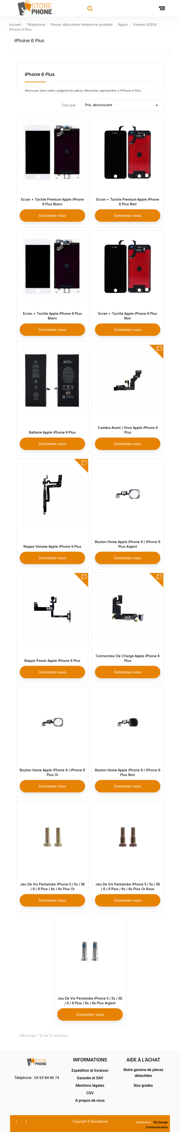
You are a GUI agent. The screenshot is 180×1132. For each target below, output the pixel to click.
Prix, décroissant (122, 105)
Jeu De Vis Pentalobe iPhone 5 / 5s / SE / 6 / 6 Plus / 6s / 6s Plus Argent (90, 997)
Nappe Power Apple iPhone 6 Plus (52, 659)
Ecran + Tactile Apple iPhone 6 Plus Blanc (52, 314)
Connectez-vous (52, 214)
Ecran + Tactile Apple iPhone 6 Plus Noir (128, 314)
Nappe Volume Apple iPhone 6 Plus (52, 545)
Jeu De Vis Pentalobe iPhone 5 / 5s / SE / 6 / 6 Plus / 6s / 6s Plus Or (52, 885)
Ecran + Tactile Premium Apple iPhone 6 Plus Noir (127, 200)
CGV (90, 1093)
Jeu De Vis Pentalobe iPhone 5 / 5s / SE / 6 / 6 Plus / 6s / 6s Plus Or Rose (127, 883)
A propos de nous (90, 1100)
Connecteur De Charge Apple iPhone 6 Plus (127, 657)
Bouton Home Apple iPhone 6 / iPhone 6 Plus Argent (127, 542)
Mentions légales (90, 1085)
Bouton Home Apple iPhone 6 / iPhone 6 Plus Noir (127, 771)
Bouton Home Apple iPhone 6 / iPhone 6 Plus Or (52, 771)
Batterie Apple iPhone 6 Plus (52, 431)
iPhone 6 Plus (29, 40)
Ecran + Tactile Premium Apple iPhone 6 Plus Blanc (52, 200)
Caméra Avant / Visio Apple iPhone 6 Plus (127, 428)
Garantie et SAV (90, 1078)
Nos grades (143, 1085)
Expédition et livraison (89, 1070)
